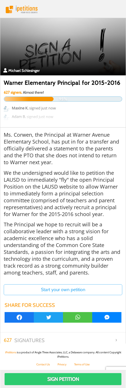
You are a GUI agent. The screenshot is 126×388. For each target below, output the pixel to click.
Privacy (62, 364)
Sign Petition (63, 379)
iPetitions (63, 9)
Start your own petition (63, 289)
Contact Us (43, 364)
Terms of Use (82, 364)
